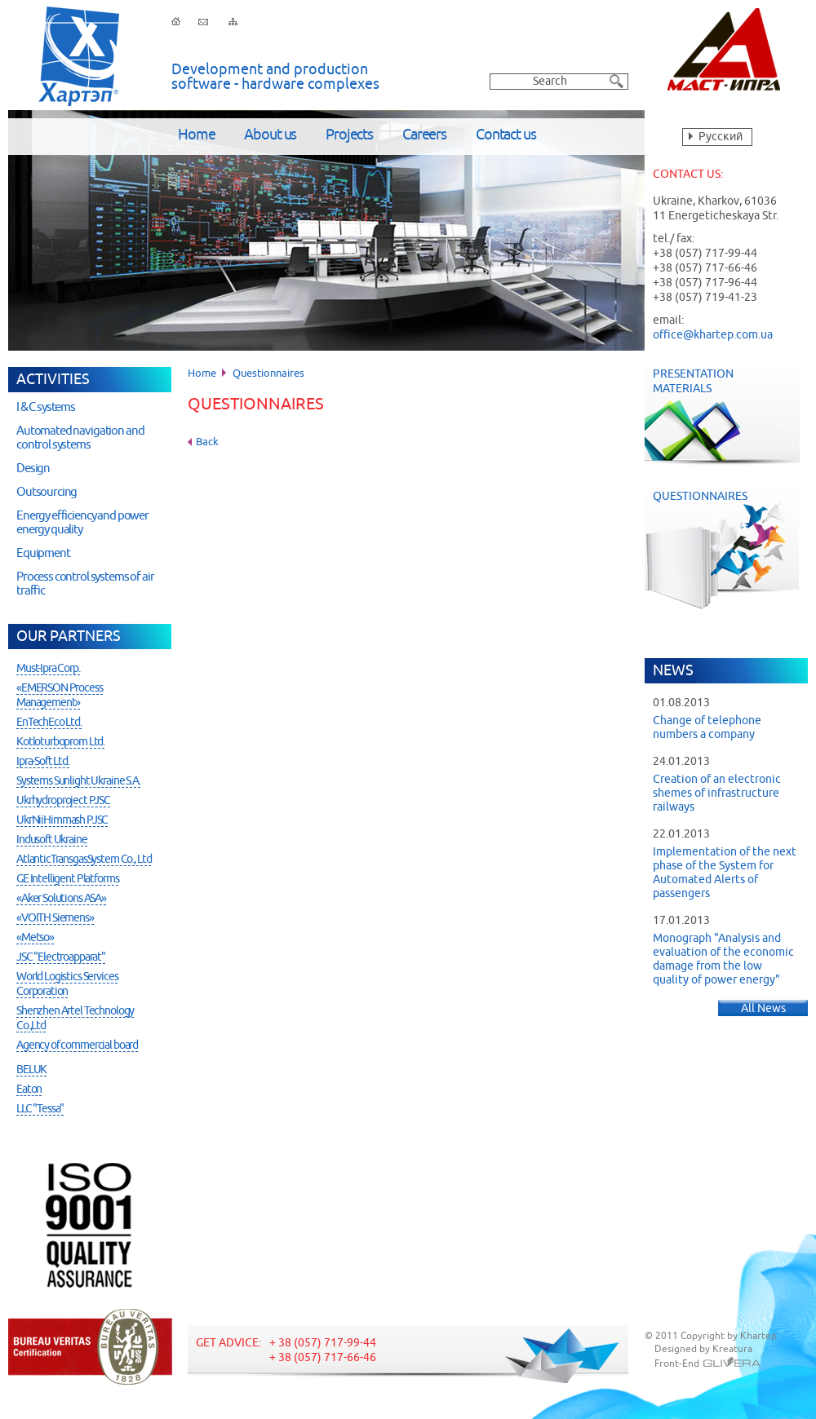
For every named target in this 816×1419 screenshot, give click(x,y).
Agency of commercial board (77, 1045)
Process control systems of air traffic (85, 584)
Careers (424, 135)
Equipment (43, 553)
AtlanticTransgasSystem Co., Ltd (83, 859)
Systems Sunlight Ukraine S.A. (78, 781)
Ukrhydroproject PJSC (63, 801)
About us (270, 135)
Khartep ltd (78, 56)
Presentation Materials (722, 416)
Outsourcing (46, 492)
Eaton (29, 1089)
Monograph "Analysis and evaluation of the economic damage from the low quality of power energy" (723, 959)
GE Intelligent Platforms (67, 879)
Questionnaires (730, 549)
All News (763, 1009)
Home (196, 135)
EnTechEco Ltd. (49, 722)
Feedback (203, 21)
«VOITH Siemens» (55, 918)
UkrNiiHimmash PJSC (62, 820)
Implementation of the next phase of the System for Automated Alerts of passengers (724, 873)
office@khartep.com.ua (713, 335)
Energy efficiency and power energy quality (82, 523)
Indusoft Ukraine (51, 840)
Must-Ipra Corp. (48, 668)
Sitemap (232, 21)
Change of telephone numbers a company (707, 727)
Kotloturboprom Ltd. (60, 742)
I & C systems (45, 407)
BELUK (31, 1070)
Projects (349, 135)
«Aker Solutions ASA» (61, 898)
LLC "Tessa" (40, 1109)
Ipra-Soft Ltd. (42, 761)
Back (207, 442)
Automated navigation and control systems (80, 438)
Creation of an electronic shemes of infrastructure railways (717, 793)
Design (33, 468)
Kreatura (732, 1350)
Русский (720, 137)
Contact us (506, 135)
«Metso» (35, 938)
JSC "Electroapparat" (60, 957)
